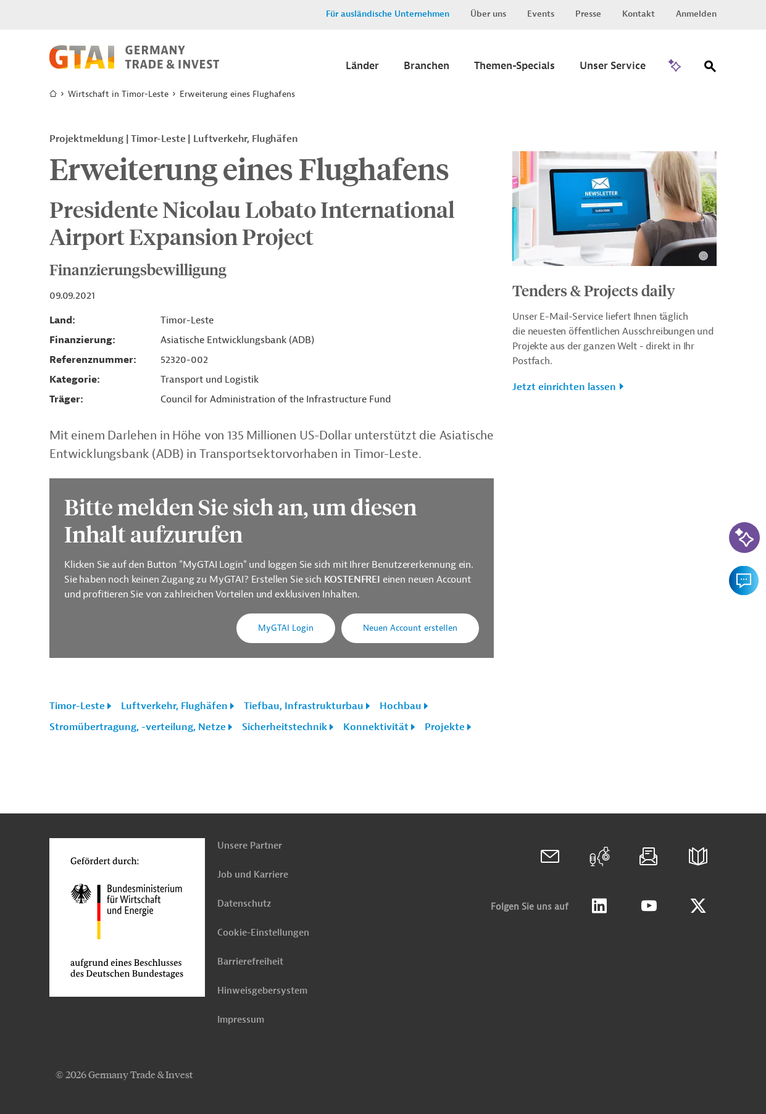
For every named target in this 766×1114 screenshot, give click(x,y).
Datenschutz (244, 904)
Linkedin (599, 906)
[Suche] (710, 69)
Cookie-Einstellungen (263, 933)
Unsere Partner (249, 846)
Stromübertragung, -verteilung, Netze (137, 727)
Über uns (488, 14)
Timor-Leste (77, 706)
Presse (588, 14)
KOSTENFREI (353, 579)
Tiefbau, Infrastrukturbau (304, 706)
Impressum (240, 1020)
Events (540, 14)
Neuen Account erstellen (410, 628)
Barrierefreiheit (250, 962)
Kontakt (638, 14)
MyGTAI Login (286, 628)
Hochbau (401, 706)
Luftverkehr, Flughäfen (174, 706)
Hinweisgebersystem (262, 991)
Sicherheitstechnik (284, 727)
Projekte (445, 727)
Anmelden (696, 14)
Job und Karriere (252, 875)
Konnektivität (376, 727)
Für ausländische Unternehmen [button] (387, 14)
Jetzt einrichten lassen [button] (564, 387)
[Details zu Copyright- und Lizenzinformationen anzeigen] (703, 256)
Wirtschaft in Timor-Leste (118, 94)
